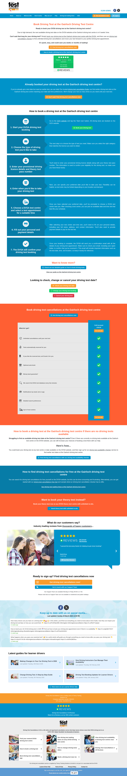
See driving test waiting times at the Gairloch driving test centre (63, 487)
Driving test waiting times (67, 15)
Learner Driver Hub (44, 766)
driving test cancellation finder (78, 89)
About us (18, 15)
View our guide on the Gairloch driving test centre (63, 272)
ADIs (78, 15)
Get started (99, 331)
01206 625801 (106, 10)
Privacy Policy (72, 766)
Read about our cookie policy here (59, 773)
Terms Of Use (59, 766)
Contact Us (84, 766)
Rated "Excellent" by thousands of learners (67, 732)
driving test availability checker (100, 450)
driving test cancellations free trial (46, 482)
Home (11, 15)
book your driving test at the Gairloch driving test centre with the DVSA (71, 36)
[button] (57, 551)
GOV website (62, 121)
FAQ (56, 15)
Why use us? (48, 15)
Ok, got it (74, 773)
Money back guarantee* (30, 374)
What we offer (28, 15)
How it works (38, 15)
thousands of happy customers (77, 526)
